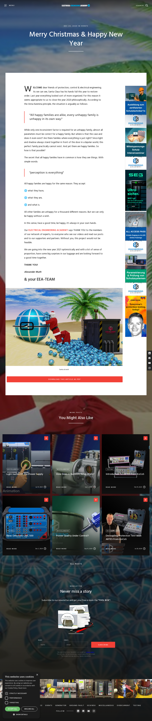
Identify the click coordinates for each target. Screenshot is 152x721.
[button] (21, 714)
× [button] (37, 675)
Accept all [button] (12, 709)
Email (66, 640)
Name (40, 640)
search (140, 5)
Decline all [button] (29, 709)
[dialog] (21, 695)
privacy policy (90, 652)
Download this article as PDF (64, 379)
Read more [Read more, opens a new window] (22, 688)
